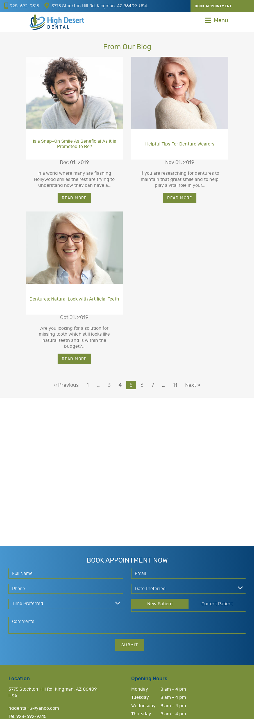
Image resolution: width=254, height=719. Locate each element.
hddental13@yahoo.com (33, 708)
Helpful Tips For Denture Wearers (179, 144)
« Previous (66, 385)
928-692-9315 (21, 6)
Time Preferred (27, 603)
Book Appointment (213, 6)
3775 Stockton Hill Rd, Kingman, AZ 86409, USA (96, 6)
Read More (74, 198)
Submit (129, 645)
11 (175, 385)
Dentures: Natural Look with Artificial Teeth (74, 299)
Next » (192, 385)
